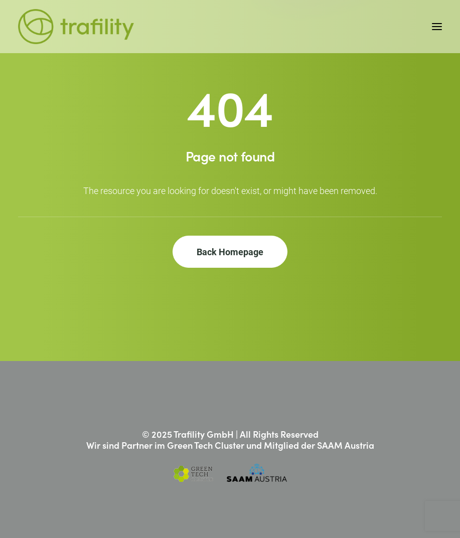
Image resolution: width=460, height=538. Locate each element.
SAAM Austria (345, 445)
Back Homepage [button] (230, 252)
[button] (437, 26)
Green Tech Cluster (205, 445)
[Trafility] (76, 26)
